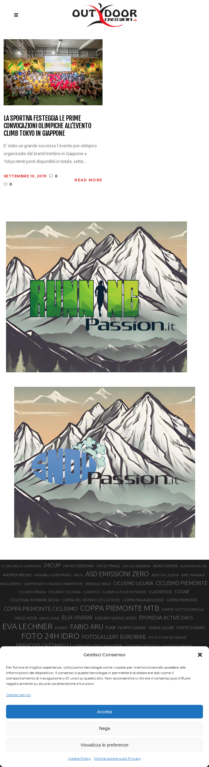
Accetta (104, 711)
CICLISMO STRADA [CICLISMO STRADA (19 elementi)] (32, 592)
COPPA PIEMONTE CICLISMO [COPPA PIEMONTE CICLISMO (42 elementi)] (41, 608)
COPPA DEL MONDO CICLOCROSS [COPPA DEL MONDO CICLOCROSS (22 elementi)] (91, 600)
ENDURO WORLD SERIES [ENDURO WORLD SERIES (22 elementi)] (116, 618)
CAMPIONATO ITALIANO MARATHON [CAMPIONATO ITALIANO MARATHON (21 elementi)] (53, 584)
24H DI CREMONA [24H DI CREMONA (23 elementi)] (78, 566)
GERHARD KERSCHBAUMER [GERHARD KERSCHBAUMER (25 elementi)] (98, 646)
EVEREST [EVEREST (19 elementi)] (61, 628)
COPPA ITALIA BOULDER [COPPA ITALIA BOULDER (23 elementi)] (143, 600)
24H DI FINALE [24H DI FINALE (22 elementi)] (108, 566)
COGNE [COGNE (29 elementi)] (182, 591)
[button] (200, 655)
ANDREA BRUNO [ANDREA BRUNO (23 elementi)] (17, 575)
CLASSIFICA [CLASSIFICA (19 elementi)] (91, 592)
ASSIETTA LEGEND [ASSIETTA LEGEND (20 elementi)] (165, 575)
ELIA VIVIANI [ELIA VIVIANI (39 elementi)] (77, 617)
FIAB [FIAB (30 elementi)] (111, 627)
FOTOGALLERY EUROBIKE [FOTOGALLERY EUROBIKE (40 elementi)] (114, 637)
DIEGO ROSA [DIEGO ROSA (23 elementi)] (25, 618)
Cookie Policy (79, 758)
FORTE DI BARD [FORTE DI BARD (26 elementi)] (190, 627)
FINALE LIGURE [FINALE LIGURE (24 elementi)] (161, 627)
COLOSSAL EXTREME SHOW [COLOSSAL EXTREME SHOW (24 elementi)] (34, 600)
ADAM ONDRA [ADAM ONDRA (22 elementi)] (165, 566)
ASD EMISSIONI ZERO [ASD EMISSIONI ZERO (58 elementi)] (117, 574)
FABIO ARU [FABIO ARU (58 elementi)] (86, 626)
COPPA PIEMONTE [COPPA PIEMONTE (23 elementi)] (182, 600)
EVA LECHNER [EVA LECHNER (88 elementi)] (27, 626)
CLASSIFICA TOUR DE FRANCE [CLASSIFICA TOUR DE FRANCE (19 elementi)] (124, 592)
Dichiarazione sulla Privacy (117, 758)
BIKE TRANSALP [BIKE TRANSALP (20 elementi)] (193, 575)
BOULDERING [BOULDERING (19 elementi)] (10, 584)
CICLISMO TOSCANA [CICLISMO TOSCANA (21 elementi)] (64, 592)
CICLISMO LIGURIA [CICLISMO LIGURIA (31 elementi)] (133, 583)
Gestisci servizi (18, 694)
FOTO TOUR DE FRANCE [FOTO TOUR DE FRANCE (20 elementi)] (167, 637)
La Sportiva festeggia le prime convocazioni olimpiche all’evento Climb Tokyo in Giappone (47, 125)
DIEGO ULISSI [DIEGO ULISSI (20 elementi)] (49, 618)
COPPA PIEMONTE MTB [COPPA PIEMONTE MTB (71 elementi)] (119, 608)
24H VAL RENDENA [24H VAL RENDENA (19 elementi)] (136, 566)
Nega (104, 728)
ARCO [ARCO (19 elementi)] (78, 575)
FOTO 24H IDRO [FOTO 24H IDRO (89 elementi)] (50, 636)
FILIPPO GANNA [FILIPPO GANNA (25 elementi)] (132, 627)
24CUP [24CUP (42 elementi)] (52, 565)
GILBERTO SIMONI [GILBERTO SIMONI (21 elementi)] (177, 646)
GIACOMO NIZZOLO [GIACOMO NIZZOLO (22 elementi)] (142, 646)
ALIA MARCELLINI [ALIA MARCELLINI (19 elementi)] (193, 566)
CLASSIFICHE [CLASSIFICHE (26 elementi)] (160, 591)
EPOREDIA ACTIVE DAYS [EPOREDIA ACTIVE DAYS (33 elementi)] (166, 617)
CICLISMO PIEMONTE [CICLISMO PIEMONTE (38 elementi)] (181, 583)
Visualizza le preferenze (104, 744)
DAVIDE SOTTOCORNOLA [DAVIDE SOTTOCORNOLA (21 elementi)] (183, 609)
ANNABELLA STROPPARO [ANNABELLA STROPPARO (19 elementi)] (52, 575)
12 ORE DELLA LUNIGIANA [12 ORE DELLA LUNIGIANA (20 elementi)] (21, 566)
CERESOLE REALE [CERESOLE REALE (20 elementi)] (98, 584)
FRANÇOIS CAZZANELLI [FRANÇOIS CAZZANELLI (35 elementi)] (43, 645)
